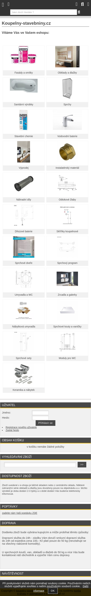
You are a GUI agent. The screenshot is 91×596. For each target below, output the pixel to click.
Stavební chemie (23, 136)
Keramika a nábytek (24, 390)
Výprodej (24, 168)
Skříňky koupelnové (67, 231)
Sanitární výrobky (23, 104)
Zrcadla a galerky (67, 294)
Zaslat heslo (12, 430)
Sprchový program (67, 263)
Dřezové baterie (23, 231)
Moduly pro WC (67, 358)
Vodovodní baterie (67, 136)
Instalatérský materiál (67, 168)
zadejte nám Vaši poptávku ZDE (19, 513)
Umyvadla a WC (24, 294)
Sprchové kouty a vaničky (67, 326)
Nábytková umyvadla (23, 326)
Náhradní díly (23, 199)
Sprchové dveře (23, 263)
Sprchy (67, 104)
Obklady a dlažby (67, 72)
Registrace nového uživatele (21, 427)
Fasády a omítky (23, 72)
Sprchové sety (23, 358)
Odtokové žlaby (67, 199)
